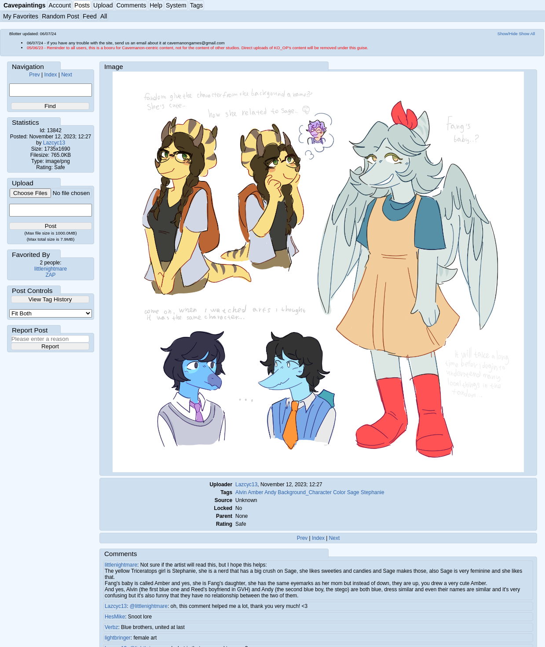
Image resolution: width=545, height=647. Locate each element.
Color (339, 492)
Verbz (111, 627)
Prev (34, 75)
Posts (82, 5)
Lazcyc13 (54, 143)
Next (66, 75)
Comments (131, 5)
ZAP (50, 275)
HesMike (115, 617)
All (103, 16)
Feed (90, 16)
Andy (270, 492)
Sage (353, 492)
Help (156, 5)
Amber (255, 492)
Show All (527, 33)
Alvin (241, 492)
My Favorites (20, 16)
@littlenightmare (149, 606)
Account (59, 5)
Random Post (60, 16)
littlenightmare (50, 269)
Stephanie (372, 492)
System (176, 5)
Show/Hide (507, 33)
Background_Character (305, 492)
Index (50, 75)
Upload (103, 5)
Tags (196, 5)
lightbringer (118, 638)
